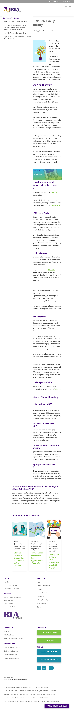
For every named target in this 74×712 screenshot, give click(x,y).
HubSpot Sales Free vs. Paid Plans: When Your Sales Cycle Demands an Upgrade (30, 691)
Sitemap (39, 607)
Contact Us (49, 640)
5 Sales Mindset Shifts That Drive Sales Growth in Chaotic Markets (26, 698)
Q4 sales (51, 270)
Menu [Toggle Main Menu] (68, 7)
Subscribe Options (49, 652)
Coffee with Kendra (43, 586)
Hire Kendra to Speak (11, 607)
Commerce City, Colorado (12, 647)
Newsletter (40, 596)
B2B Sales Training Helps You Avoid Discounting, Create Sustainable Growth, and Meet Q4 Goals (15, 27)
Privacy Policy (8, 677)
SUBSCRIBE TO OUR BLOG (56, 706)
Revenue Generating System (13, 638)
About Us (7, 631)
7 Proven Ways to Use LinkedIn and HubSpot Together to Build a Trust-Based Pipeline (32, 701)
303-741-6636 (67, 2)
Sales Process (8, 603)
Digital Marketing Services (12, 597)
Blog (38, 582)
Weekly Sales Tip (54, 2)
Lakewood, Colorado (11, 654)
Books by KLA (41, 603)
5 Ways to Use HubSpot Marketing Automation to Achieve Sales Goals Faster (29, 694)
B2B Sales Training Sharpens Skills (15, 33)
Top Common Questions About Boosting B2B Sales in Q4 (17, 38)
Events (39, 589)
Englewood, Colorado (11, 651)
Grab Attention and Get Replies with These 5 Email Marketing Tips (26, 687)
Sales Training (8, 600)
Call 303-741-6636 (49, 633)
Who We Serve (9, 635)
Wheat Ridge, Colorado (11, 658)
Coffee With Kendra (49, 660)
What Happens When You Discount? (16, 22)
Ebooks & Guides (42, 593)
